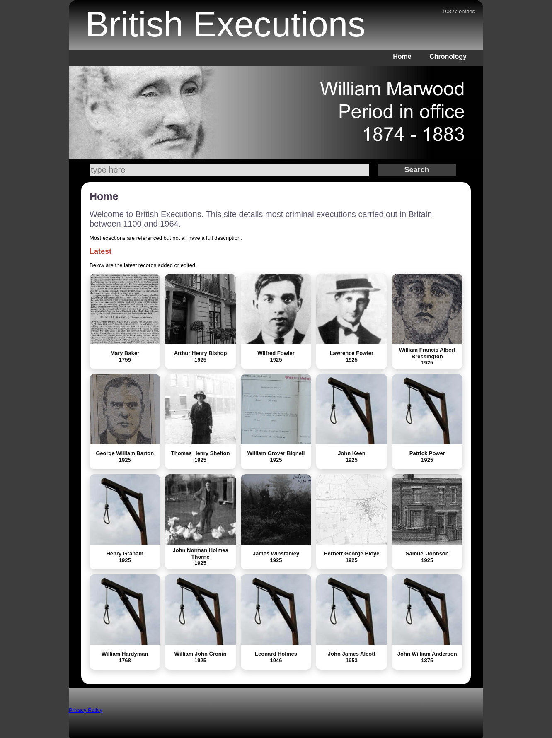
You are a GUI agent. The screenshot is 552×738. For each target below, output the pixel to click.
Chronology (448, 56)
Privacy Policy (85, 710)
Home (402, 56)
